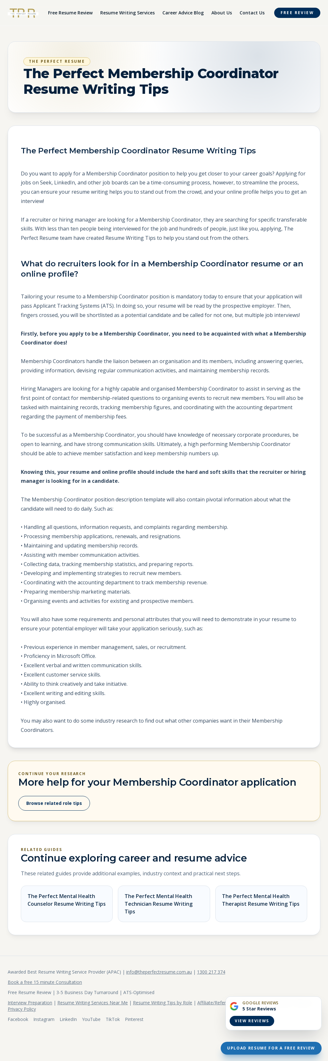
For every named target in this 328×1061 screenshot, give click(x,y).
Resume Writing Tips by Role (162, 1003)
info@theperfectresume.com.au (159, 972)
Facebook (18, 1019)
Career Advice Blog (183, 13)
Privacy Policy (22, 1009)
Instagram (43, 1019)
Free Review (297, 12)
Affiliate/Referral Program (223, 1003)
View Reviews (252, 1021)
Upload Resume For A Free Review (271, 1048)
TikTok (113, 1019)
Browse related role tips (54, 803)
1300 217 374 (211, 972)
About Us (221, 13)
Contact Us (252, 13)
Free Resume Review (70, 13)
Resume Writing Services (127, 13)
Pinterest (134, 1019)
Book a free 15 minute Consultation (45, 982)
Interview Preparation (30, 1003)
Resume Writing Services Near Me (92, 1003)
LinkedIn (68, 1019)
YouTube (91, 1019)
